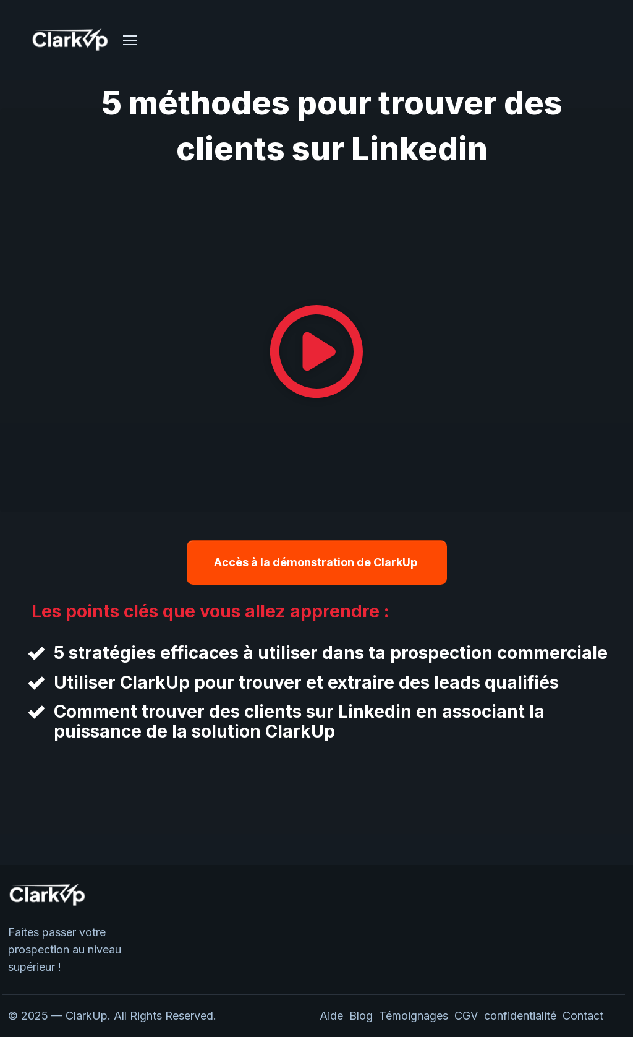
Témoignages (413, 1015)
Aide (331, 1015)
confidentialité (523, 1015)
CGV (466, 1015)
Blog (361, 1015)
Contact (583, 1015)
